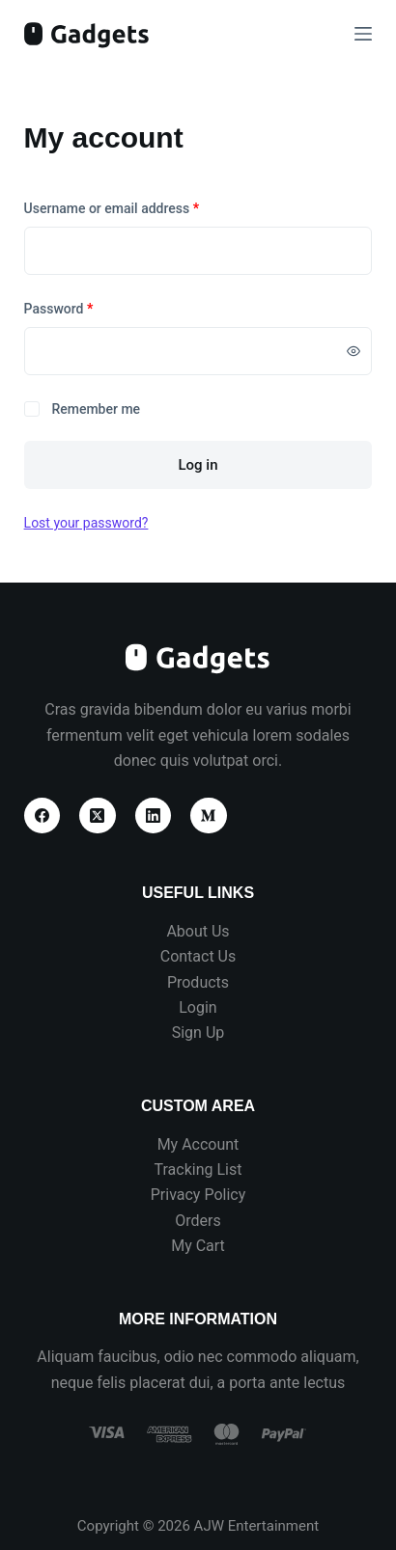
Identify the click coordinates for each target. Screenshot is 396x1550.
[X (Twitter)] (97, 816)
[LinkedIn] (153, 816)
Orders (197, 1220)
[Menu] (363, 33)
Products (198, 982)
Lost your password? (86, 522)
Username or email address (138, 207)
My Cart (198, 1246)
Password (85, 307)
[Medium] (208, 816)
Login (197, 1007)
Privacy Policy (198, 1194)
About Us (197, 931)
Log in (197, 465)
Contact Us (198, 956)
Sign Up (198, 1032)
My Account (198, 1144)
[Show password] (353, 351)
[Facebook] (42, 816)
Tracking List (198, 1169)
